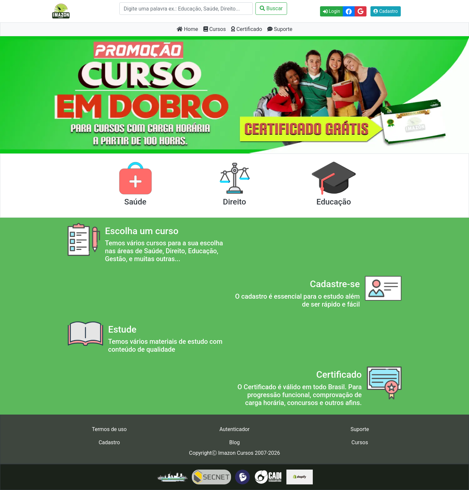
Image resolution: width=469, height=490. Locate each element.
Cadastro (385, 11)
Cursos (214, 29)
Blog (234, 442)
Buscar (271, 8)
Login (331, 11)
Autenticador (235, 429)
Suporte (279, 29)
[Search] (186, 8)
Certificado (246, 29)
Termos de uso (109, 429)
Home (187, 29)
